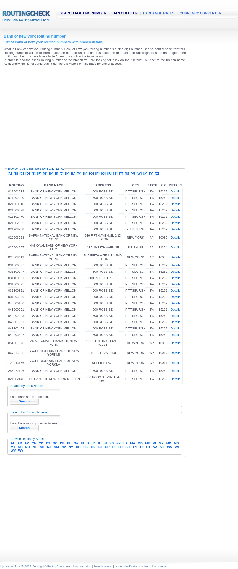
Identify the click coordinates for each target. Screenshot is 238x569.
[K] (67, 173)
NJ (49, 447)
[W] (139, 173)
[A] (10, 173)
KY (118, 443)
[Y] (151, 173)
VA (155, 447)
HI (82, 443)
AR (19, 443)
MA (132, 443)
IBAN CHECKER (125, 13)
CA (34, 443)
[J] (62, 173)
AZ (27, 443)
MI (154, 443)
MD (140, 443)
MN (161, 443)
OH (78, 447)
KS (111, 443)
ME (147, 443)
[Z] (157, 173)
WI (177, 447)
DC (55, 443)
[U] (127, 173)
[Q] (103, 173)
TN (135, 447)
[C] (21, 173)
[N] (85, 173)
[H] (51, 173)
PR (107, 447)
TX (141, 447)
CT (48, 443)
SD (127, 447)
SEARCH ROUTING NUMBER (83, 13)
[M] (79, 173)
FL (69, 443)
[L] (73, 173)
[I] (56, 173)
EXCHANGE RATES (159, 13)
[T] (121, 173)
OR (93, 447)
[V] (133, 173)
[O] (91, 173)
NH (42, 447)
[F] (39, 173)
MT (13, 447)
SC (120, 447)
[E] (34, 173)
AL (13, 443)
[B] (16, 173)
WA (169, 447)
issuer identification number (132, 566)
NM (56, 447)
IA (88, 443)
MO (168, 443)
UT (148, 447)
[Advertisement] (45, 114)
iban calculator (81, 566)
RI (114, 447)
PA (100, 447)
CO (41, 443)
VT (162, 447)
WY (20, 450)
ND (27, 447)
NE (35, 447)
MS (176, 443)
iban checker (159, 566)
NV (63, 447)
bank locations (102, 566)
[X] (145, 173)
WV (13, 450)
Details (175, 191)
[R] (109, 173)
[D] (28, 173)
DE (62, 443)
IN (105, 443)
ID (93, 443)
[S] (115, 173)
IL (99, 443)
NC (20, 447)
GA (76, 443)
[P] (97, 173)
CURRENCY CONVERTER (200, 13)
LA (125, 443)
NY (71, 447)
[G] (45, 173)
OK (85, 447)
